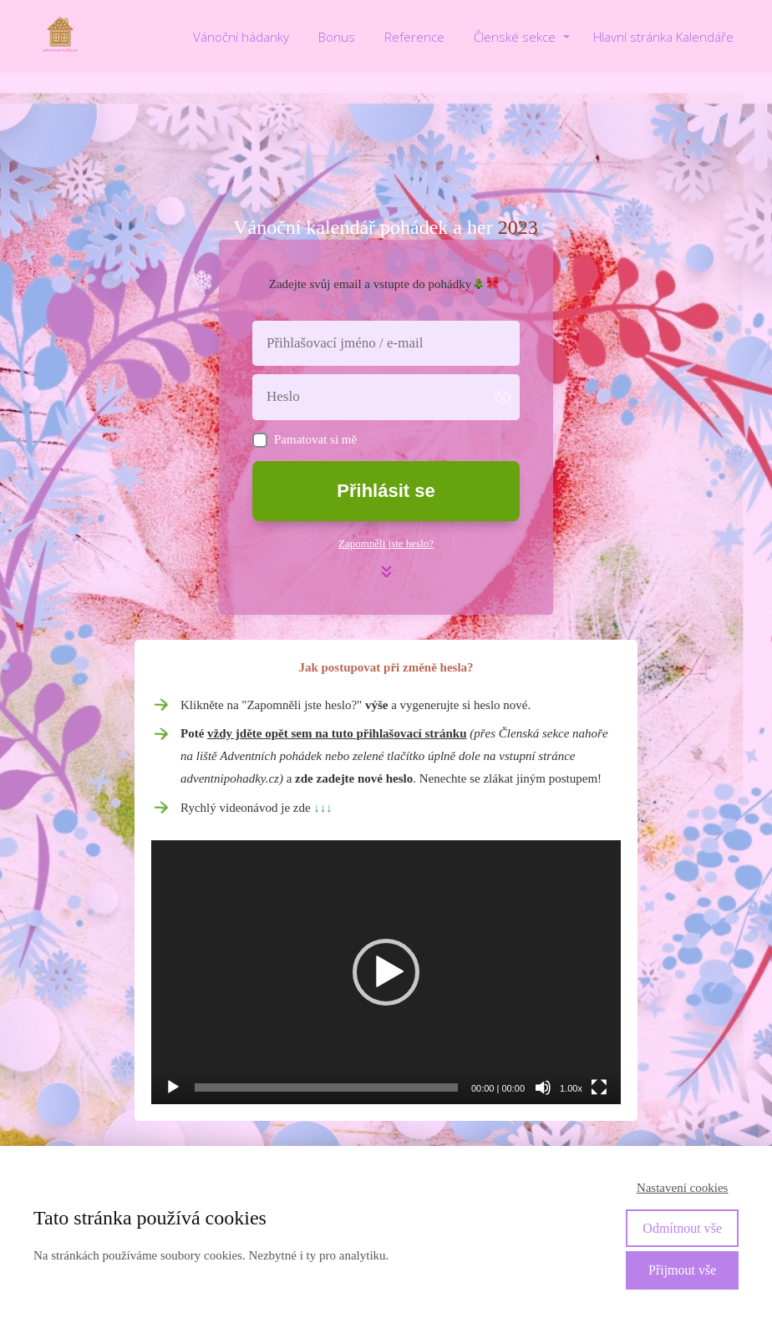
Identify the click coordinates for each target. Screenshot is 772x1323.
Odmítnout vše (682, 1228)
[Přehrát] (173, 1087)
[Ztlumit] (543, 1087)
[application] (386, 972)
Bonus (336, 36)
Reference (414, 36)
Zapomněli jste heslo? (386, 543)
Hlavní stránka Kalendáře (663, 36)
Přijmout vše (682, 1270)
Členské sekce (515, 36)
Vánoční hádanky (241, 36)
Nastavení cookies (683, 1187)
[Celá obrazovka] (599, 1087)
